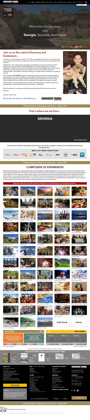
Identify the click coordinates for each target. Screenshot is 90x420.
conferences (56, 373)
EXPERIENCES (38, 2)
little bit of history (8, 368)
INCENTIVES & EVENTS (62, 2)
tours (32, 375)
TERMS (65, 399)
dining (54, 383)
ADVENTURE (33, 383)
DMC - (37, 366)
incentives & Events (59, 366)
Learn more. (14, 396)
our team (5, 370)
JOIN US (28, 2)
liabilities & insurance (9, 373)
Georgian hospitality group (11, 378)
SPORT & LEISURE (34, 388)
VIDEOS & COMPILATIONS (60, 389)
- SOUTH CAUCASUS (47, 2)
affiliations (6, 377)
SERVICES (70, 2)
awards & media (7, 375)
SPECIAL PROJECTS (56, 371)
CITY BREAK (32, 386)
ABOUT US (75, 2)
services (55, 375)
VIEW (13, 354)
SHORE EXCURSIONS (34, 390)
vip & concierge (56, 384)
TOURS (54, 2)
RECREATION (33, 387)
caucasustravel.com (77, 370)
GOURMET (32, 384)
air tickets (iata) (56, 377)
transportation (56, 380)
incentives (55, 368)
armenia (32, 370)
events (54, 370)
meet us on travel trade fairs (11, 380)
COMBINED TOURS (34, 373)
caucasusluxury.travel (78, 372)
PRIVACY (56, 399)
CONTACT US (79, 398)
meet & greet (56, 378)
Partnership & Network (9, 371)
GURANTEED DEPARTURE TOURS (38, 391)
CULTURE (32, 378)
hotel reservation (57, 381)
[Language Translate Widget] (81, 5)
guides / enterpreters (58, 387)
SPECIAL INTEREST (34, 380)
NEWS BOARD (15, 385)
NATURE (32, 381)
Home (32, 2)
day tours (55, 386)
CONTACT (80, 2)
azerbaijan (33, 371)
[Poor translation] (5, 411)
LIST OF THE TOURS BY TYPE (36, 377)
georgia (32, 368)
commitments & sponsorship (11, 374)
